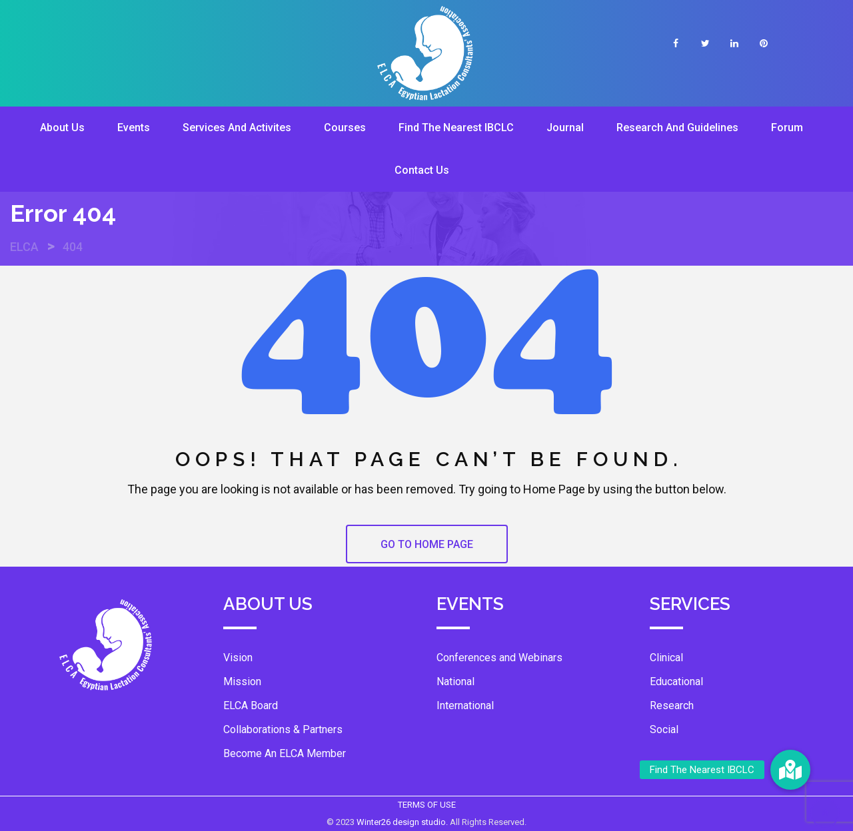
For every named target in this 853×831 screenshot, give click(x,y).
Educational (676, 681)
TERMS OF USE (427, 805)
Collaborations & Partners (283, 729)
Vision (238, 657)
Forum (787, 127)
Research (672, 705)
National (455, 681)
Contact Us (422, 170)
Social (664, 729)
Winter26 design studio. (403, 822)
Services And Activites (237, 127)
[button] (790, 770)
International (465, 705)
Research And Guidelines (677, 127)
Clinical (666, 657)
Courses (345, 127)
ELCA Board (250, 705)
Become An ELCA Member (284, 753)
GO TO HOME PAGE (427, 544)
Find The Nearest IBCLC (456, 127)
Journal (565, 127)
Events (133, 127)
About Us (62, 127)
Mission (242, 681)
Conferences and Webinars (499, 657)
